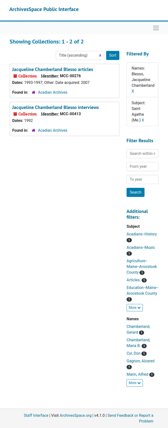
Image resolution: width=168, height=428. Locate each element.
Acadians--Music (141, 247)
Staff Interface (36, 415)
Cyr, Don (134, 353)
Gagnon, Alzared (140, 361)
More (135, 307)
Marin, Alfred (138, 374)
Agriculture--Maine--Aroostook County (142, 267)
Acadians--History (142, 234)
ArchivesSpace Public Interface (44, 9)
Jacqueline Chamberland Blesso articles (52, 69)
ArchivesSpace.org (76, 415)
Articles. (134, 280)
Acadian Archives (52, 92)
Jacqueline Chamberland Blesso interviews (55, 107)
